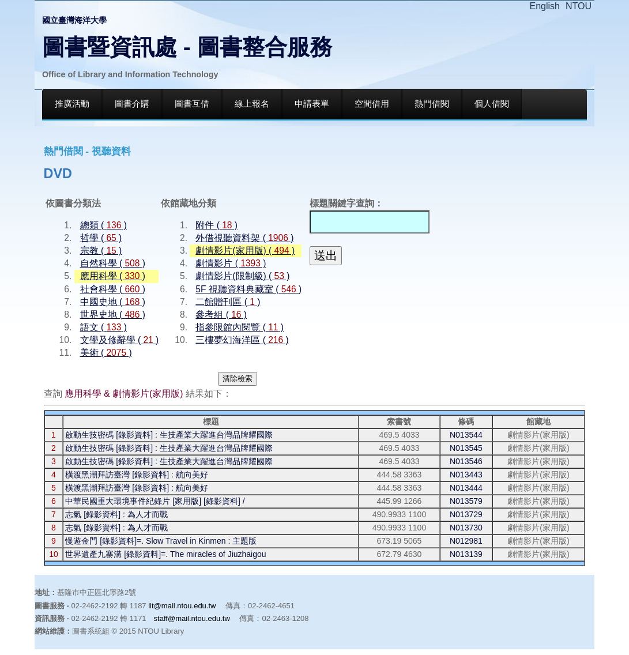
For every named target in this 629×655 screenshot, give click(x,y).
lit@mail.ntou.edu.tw (182, 605)
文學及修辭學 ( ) (119, 340)
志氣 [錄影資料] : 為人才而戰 (116, 514)
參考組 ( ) (221, 314)
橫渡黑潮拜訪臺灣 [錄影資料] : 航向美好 (136, 474)
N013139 (466, 554)
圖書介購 (132, 103)
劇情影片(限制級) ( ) (242, 276)
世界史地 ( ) (112, 314)
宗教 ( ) (101, 250)
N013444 (466, 487)
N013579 (466, 501)
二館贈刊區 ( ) (227, 302)
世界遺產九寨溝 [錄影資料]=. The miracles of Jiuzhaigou (165, 554)
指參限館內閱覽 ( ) (239, 327)
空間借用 (372, 103)
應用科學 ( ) (112, 276)
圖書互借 (192, 103)
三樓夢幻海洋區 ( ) (241, 340)
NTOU (579, 6)
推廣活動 (72, 103)
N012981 (466, 540)
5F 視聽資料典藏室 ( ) (248, 289)
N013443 (466, 474)
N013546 (466, 461)
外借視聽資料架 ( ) (244, 238)
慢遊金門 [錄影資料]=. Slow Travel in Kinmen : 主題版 (161, 540)
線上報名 (252, 103)
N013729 (466, 514)
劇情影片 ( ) (230, 263)
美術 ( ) (106, 352)
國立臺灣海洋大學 (74, 20)
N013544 (466, 434)
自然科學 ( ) (112, 263)
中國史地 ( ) (112, 302)
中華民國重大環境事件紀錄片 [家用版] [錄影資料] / (154, 501)
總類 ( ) (103, 225)
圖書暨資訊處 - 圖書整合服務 (187, 47)
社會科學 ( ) (112, 289)
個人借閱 (491, 103)
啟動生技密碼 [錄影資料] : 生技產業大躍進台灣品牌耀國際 (168, 434)
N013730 (466, 527)
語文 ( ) (103, 327)
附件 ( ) (216, 225)
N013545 (466, 448)
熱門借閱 (432, 103)
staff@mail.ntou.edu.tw (192, 618)
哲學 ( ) (101, 238)
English (545, 6)
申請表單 (312, 103)
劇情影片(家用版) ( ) (245, 250)
